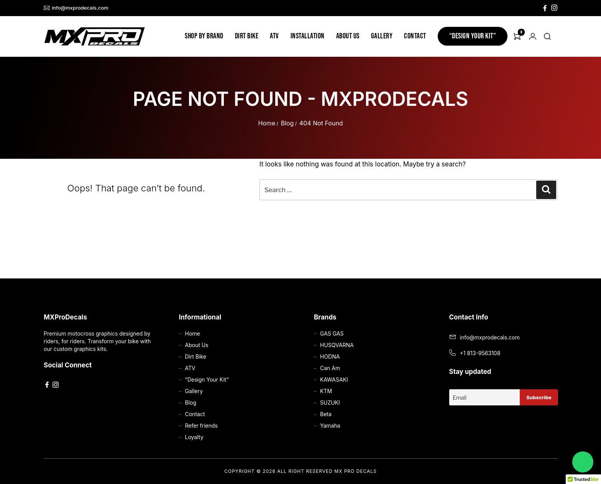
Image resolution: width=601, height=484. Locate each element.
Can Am (330, 368)
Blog (287, 123)
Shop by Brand (204, 36)
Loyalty (194, 437)
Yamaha (330, 425)
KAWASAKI (334, 379)
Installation (308, 36)
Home (266, 123)
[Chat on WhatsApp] (582, 461)
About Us (348, 36)
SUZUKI (330, 402)
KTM (326, 391)
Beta (326, 414)
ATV (274, 36)
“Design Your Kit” (472, 36)
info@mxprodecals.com (76, 8)
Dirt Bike (247, 36)
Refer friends (201, 425)
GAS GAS (331, 333)
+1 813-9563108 (480, 353)
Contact (415, 36)
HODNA (330, 356)
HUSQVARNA (337, 345)
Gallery (382, 36)
